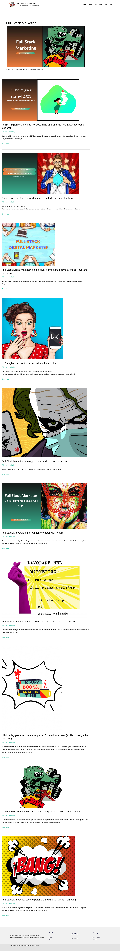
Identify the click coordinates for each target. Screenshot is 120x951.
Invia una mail (108, 4)
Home (84, 4)
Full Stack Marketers (26, 3)
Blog (90, 4)
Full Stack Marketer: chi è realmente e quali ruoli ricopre (33, 532)
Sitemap (94, 939)
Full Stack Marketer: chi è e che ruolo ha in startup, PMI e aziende (38, 621)
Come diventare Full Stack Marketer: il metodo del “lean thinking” (38, 198)
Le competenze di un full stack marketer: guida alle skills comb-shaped (41, 811)
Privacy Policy (96, 937)
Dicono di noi (98, 4)
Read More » (6, 143)
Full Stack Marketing (8, 132)
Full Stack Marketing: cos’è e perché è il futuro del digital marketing (39, 899)
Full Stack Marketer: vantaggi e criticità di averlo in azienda (34, 461)
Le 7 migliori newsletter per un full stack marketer (29, 363)
